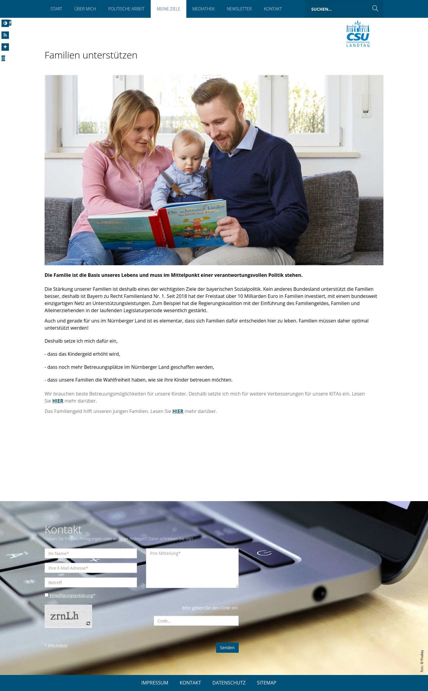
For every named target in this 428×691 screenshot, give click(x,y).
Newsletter (239, 9)
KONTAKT (190, 682)
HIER (57, 401)
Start (56, 9)
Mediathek (203, 9)
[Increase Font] (5, 47)
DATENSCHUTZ (229, 682)
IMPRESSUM (154, 682)
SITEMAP (266, 682)
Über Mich (85, 9)
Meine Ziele (168, 9)
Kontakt (273, 9)
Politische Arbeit (126, 9)
